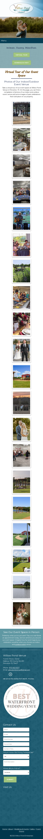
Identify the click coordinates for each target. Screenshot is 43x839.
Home (4, 829)
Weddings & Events (21, 829)
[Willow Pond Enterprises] (21, 8)
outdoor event (20, 644)
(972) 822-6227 (14, 668)
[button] (21, 113)
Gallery (32, 829)
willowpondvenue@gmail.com (19, 670)
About (10, 829)
